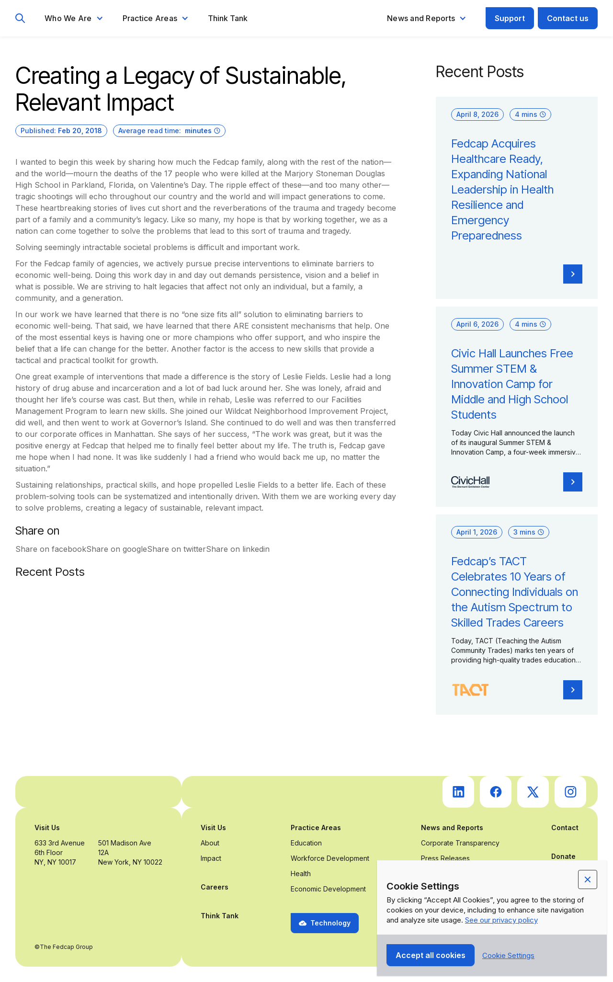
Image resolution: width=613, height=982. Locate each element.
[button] (74, 18)
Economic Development (328, 889)
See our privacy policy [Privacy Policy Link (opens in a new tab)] (501, 920)
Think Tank (228, 18)
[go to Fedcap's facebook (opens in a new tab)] (495, 792)
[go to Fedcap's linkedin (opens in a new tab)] (458, 792)
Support (510, 18)
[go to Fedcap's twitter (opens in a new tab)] (533, 792)
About (210, 843)
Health (301, 873)
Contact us (568, 18)
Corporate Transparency (460, 843)
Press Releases (445, 858)
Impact (211, 858)
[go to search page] (20, 18)
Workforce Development (330, 858)
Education (306, 843)
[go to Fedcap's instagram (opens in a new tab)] (570, 792)
